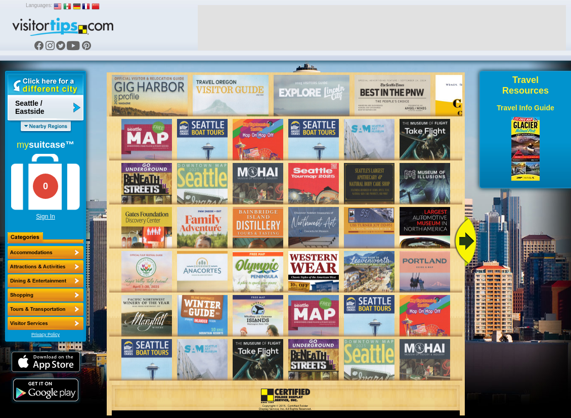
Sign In (45, 216)
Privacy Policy (45, 334)
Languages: (39, 5)
